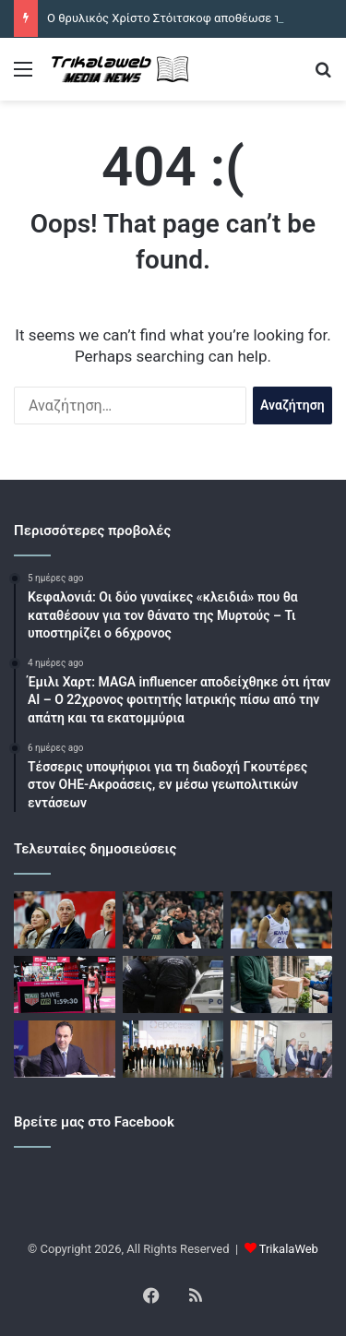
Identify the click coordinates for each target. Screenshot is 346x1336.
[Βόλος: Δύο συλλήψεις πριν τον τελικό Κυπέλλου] (173, 984)
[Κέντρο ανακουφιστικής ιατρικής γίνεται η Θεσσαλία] (173, 1049)
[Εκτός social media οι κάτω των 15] (64, 1049)
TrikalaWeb (288, 1249)
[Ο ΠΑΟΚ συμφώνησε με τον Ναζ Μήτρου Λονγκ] (281, 919)
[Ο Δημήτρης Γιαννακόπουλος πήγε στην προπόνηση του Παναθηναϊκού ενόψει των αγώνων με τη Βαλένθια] (173, 919)
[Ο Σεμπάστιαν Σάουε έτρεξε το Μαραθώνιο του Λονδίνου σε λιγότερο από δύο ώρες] (64, 984)
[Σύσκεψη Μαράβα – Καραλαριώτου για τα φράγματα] (281, 1049)
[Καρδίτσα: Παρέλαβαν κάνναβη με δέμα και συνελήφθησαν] (281, 984)
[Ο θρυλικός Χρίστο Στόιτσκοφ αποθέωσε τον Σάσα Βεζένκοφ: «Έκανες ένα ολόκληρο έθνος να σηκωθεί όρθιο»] (64, 919)
